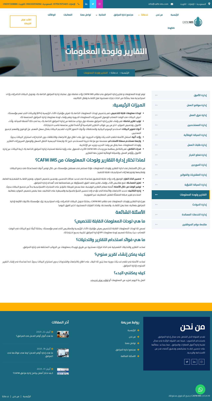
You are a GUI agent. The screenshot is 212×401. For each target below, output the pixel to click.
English (171, 28)
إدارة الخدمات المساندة (194, 215)
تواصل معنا (85, 15)
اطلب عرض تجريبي (26, 21)
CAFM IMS (196, 396)
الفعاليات (67, 15)
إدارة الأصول (200, 95)
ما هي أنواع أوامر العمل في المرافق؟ (34, 336)
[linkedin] (86, 4)
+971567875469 (60, 4)
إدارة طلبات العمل (197, 145)
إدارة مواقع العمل (197, 105)
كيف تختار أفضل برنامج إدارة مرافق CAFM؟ (33, 373)
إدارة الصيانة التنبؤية (196, 185)
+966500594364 (33, 4)
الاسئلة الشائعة (130, 356)
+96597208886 (10, 4)
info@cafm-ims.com (158, 4)
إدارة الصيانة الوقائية (195, 135)
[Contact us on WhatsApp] (200, 389)
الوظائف (51, 15)
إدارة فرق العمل (198, 115)
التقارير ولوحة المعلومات (193, 195)
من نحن (159, 15)
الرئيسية (175, 15)
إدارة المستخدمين (197, 125)
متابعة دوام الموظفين (194, 225)
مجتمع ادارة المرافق (123, 15)
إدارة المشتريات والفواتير (193, 175)
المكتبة (102, 15)
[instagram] (99, 4)
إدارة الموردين (199, 165)
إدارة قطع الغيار (198, 155)
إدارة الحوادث (199, 205)
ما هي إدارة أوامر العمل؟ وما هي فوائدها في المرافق (30, 354)
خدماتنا (144, 15)
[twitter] (93, 4)
